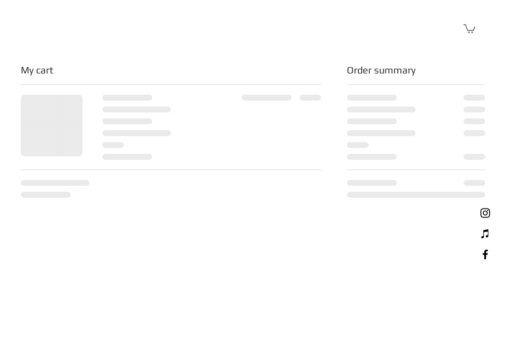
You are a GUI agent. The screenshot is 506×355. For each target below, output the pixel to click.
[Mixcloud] (485, 233)
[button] (469, 28)
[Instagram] (485, 213)
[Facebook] (485, 254)
